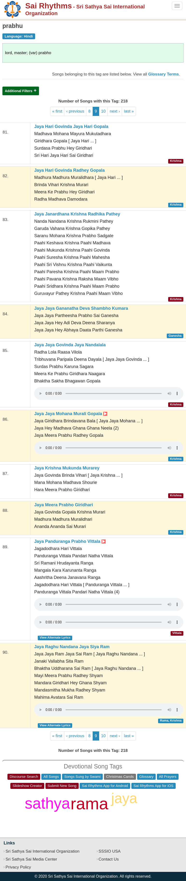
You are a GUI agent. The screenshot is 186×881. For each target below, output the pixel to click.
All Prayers (168, 776)
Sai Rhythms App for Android (105, 786)
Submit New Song (62, 786)
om (121, 819)
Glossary (146, 776)
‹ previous (75, 111)
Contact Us (109, 859)
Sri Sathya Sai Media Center (31, 859)
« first (57, 111)
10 (103, 111)
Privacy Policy (18, 867)
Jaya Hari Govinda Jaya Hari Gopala (71, 126)
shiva (156, 807)
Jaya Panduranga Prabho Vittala (70, 541)
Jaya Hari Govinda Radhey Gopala (69, 170)
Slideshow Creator (27, 786)
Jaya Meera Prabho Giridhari (63, 504)
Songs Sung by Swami (82, 776)
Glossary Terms (163, 74)
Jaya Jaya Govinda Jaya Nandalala (70, 344)
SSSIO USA (110, 851)
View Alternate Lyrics (55, 637)
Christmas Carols (120, 776)
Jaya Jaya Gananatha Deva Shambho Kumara (81, 308)
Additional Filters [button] (18, 91)
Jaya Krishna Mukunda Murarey (66, 468)
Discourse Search (24, 776)
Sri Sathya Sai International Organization (42, 851)
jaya (124, 798)
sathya (47, 803)
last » (129, 111)
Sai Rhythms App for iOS (153, 786)
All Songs (51, 776)
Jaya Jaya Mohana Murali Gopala (70, 413)
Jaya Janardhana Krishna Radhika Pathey (77, 214)
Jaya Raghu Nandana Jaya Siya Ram (71, 646)
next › (115, 111)
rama (89, 803)
